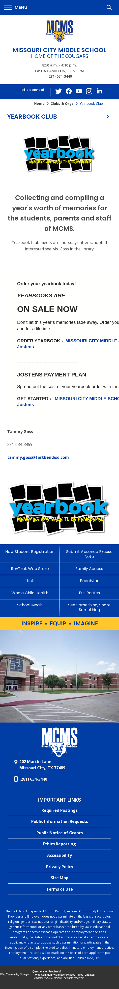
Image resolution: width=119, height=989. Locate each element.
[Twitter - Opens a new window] (59, 91)
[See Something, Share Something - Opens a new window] (89, 607)
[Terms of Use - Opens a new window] (59, 889)
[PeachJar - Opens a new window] (89, 581)
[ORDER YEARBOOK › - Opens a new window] (41, 340)
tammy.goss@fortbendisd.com (38, 457)
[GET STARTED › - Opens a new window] (36, 398)
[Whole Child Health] (29, 593)
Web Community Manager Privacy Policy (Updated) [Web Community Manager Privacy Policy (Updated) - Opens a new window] (65, 974)
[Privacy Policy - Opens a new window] (59, 867)
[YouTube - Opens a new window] (79, 92)
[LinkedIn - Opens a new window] (99, 91)
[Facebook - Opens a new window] (69, 92)
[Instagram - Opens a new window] (89, 92)
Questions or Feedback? (46, 971)
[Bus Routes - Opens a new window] (89, 593)
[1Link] (29, 581)
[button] (15, 7)
